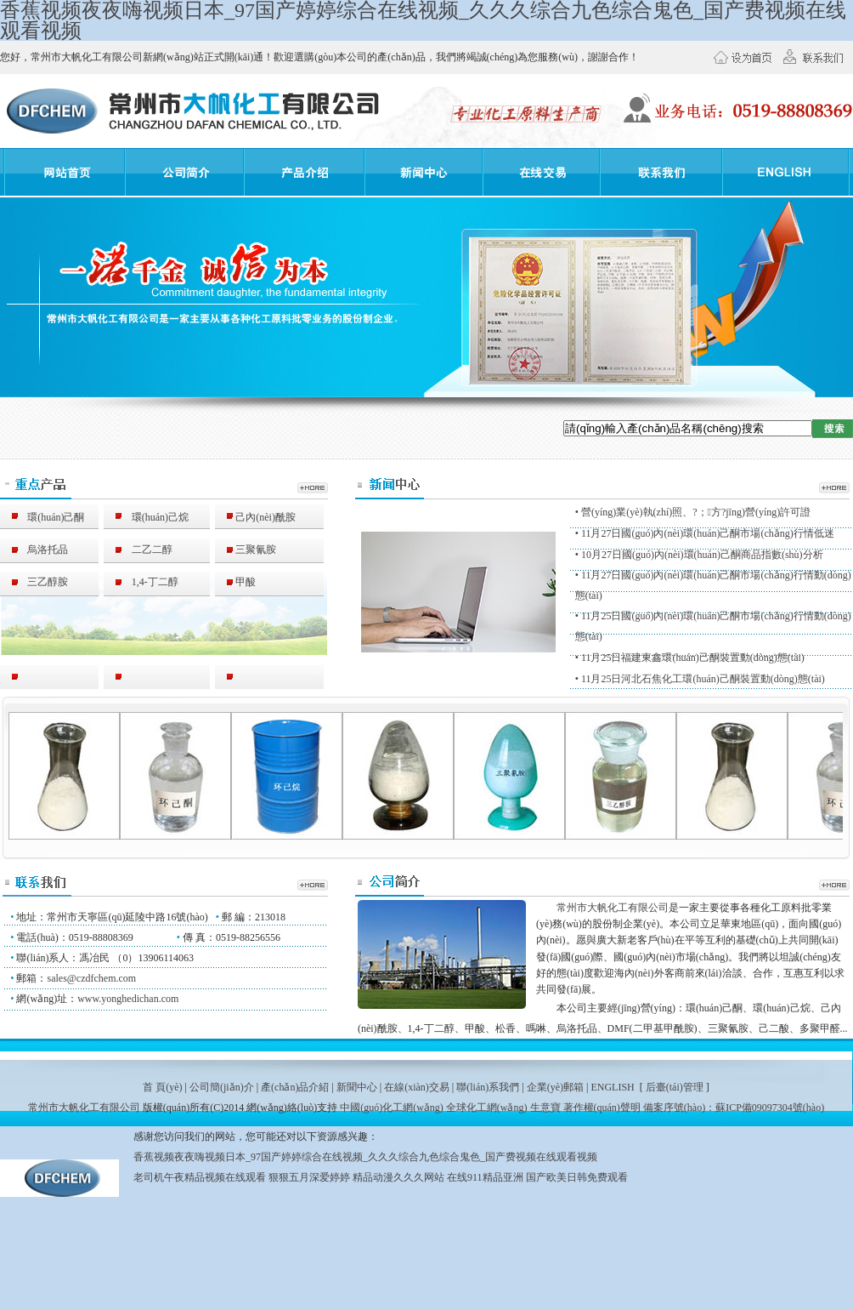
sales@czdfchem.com (91, 978)
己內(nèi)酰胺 (255, 517)
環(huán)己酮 (45, 517)
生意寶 (545, 1108)
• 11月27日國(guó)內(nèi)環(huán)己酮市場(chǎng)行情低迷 (704, 533)
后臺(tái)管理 (674, 1087)
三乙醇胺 (37, 582)
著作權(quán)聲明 (602, 1108)
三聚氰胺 (245, 549)
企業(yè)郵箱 (555, 1087)
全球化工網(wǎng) (487, 1108)
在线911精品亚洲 (485, 1177)
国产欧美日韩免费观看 (577, 1177)
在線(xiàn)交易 (416, 1087)
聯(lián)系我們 (487, 1087)
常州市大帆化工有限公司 (612, 908)
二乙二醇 (141, 549)
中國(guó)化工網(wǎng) (391, 1108)
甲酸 (235, 582)
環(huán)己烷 (150, 517)
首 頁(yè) (162, 1087)
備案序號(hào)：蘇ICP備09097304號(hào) (733, 1108)
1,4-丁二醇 (144, 582)
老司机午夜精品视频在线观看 (199, 1177)
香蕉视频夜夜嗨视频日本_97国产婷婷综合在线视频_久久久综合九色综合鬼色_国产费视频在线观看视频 (365, 1157)
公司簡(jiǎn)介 (221, 1087)
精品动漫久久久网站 (398, 1177)
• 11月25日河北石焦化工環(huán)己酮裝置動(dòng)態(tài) (700, 679)
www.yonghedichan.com (127, 999)
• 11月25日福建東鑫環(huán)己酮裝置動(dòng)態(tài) (690, 658)
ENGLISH (612, 1087)
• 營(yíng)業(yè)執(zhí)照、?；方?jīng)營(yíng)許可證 (693, 512)
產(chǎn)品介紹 (295, 1087)
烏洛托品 (37, 549)
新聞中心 (356, 1087)
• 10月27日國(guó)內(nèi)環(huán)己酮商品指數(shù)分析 (699, 555)
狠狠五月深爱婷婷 (309, 1177)
